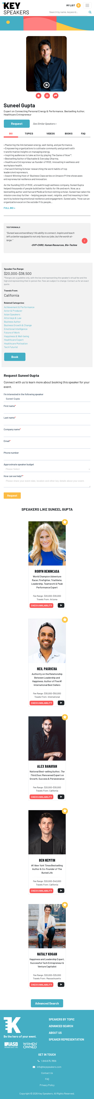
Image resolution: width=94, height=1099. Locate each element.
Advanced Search (47, 1003)
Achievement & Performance (19, 307)
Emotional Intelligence (15, 328)
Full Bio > (9, 207)
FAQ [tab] (83, 133)
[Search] (67, 12)
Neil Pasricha (47, 668)
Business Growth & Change (18, 325)
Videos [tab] (51, 133)
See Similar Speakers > (44, 123)
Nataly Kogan (47, 954)
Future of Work (12, 332)
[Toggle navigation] (87, 5)
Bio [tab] (11, 133)
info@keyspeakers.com (49, 1066)
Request (16, 123)
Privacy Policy (47, 1085)
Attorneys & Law (12, 317)
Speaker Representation (66, 1039)
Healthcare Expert (14, 339)
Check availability (41, 605)
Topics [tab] (29, 133)
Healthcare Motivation (16, 343)
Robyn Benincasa (47, 571)
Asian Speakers (12, 314)
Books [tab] (69, 133)
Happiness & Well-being (16, 336)
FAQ (47, 1078)
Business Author (12, 321)
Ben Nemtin (47, 860)
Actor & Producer (13, 310)
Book (14, 357)
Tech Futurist (11, 347)
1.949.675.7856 (48, 1060)
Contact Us (47, 1072)
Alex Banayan (47, 766)
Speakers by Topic (62, 1019)
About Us (55, 1032)
